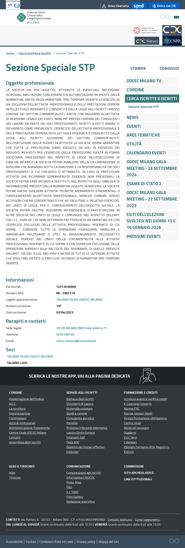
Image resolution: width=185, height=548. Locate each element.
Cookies (31, 541)
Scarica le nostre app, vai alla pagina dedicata (79, 376)
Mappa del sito (109, 541)
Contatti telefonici (120, 519)
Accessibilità (14, 541)
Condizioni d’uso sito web (56, 541)
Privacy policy (86, 541)
